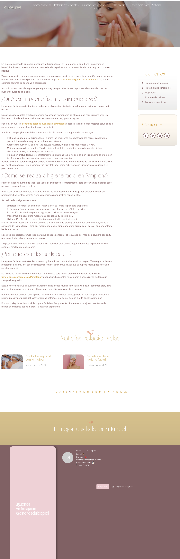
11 (88, 391)
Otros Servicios (139, 5)
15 (104, 391)
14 (100, 391)
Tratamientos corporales (96, 5)
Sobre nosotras (41, 5)
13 (96, 391)
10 (84, 391)
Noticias (156, 5)
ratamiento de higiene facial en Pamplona (80, 79)
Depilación (120, 5)
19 (121, 391)
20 (125, 391)
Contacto (96, 8)
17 (113, 391)
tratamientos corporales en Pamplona (21, 277)
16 (108, 391)
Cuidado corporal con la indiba (38, 358)
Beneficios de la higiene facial (98, 358)
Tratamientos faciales (66, 5)
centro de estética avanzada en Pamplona (44, 123)
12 (92, 391)
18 (117, 391)
